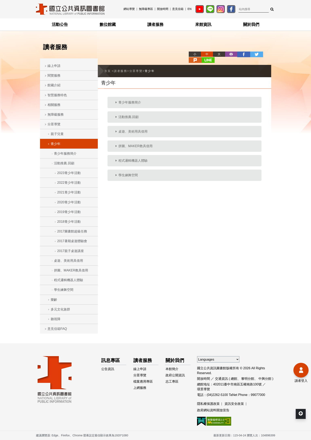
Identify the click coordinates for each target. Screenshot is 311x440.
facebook (229, 54)
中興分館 (264, 378)
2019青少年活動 (69, 212)
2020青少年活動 (69, 202)
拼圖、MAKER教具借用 (71, 270)
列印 (217, 54)
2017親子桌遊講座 (70, 251)
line (265, 54)
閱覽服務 (53, 75)
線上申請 (53, 66)
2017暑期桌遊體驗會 (72, 241)
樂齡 (54, 299)
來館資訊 (203, 24)
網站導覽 (129, 9)
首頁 (107, 64)
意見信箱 (177, 9)
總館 (234, 378)
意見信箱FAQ (57, 328)
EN (189, 9)
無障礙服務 (55, 114)
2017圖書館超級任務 (72, 231)
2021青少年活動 (69, 192)
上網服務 (140, 388)
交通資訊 (221, 378)
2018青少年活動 (69, 221)
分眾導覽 (53, 124)
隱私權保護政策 (208, 403)
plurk (253, 54)
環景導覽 (203, 389)
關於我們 (251, 24)
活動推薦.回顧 (64, 163)
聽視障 (55, 319)
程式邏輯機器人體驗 (68, 280)
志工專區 (172, 382)
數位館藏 (108, 24)
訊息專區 (111, 360)
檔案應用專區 (143, 382)
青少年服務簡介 (65, 153)
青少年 (55, 144)
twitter (241, 54)
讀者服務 (155, 24)
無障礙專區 (146, 9)
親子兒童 (57, 134)
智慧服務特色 (57, 95)
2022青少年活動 (69, 182)
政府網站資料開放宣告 (213, 410)
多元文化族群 (60, 309)
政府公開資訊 (175, 375)
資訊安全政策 (234, 403)
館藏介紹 (53, 85)
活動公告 (60, 24)
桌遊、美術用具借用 (68, 260)
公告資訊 (107, 369)
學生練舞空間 (63, 289)
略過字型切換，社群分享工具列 (175, 50)
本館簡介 (172, 369)
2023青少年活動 (69, 173)
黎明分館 (247, 378)
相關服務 (53, 105)
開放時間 (162, 9)
